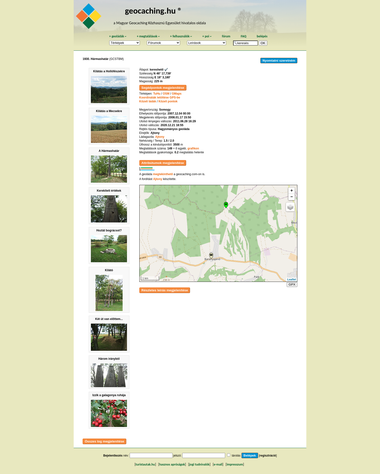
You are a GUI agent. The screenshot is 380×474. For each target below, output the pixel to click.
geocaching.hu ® (153, 10)
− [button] (291, 197)
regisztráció (268, 455)
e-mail (218, 464)
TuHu (156, 93)
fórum (226, 36)
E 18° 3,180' (162, 77)
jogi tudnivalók (199, 464)
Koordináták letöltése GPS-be (159, 97)
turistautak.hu (145, 464)
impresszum (235, 464)
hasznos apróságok (172, 464)
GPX (292, 284)
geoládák (117, 36)
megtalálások (148, 36)
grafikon (193, 148)
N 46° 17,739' (162, 73)
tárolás (236, 455)
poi (207, 36)
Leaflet (291, 279)
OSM (166, 93)
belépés (262, 36)
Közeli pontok (168, 101)
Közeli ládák (147, 101)
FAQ (243, 36)
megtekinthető (163, 174)
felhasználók (181, 36)
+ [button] (291, 191)
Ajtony (159, 137)
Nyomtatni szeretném (278, 60)
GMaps (177, 93)
